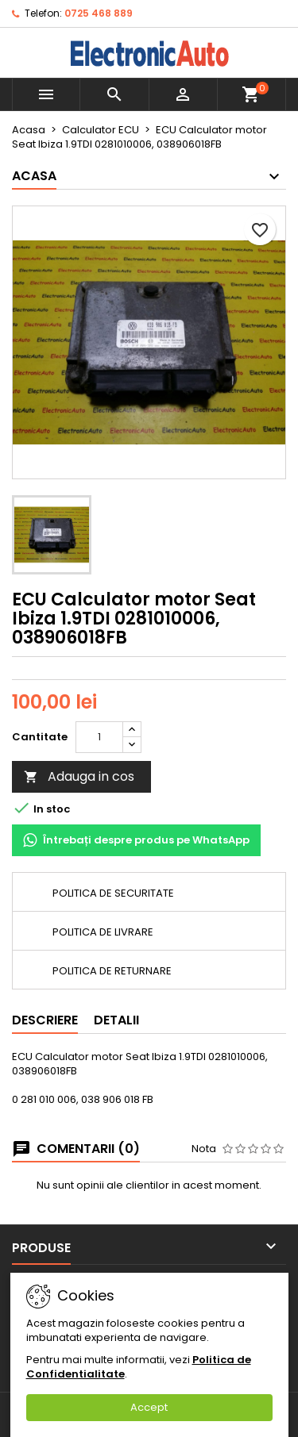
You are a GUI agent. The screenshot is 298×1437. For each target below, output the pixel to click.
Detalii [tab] (116, 1020)
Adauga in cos (79, 776)
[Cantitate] (99, 737)
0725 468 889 (98, 13)
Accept (149, 1407)
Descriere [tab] (45, 1020)
